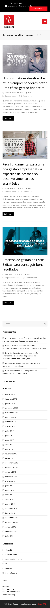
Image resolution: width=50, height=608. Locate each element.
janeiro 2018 (10, 403)
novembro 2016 (11, 467)
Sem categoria (11, 573)
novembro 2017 (11, 412)
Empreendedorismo (13, 277)
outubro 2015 (10, 527)
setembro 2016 (11, 476)
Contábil (8, 550)
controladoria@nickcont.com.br (18, 6)
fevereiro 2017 (11, 454)
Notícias (8, 568)
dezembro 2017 (11, 408)
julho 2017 (9, 431)
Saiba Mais (8, 118)
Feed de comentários (11, 591)
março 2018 (10, 394)
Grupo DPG (41, 604)
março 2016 (10, 504)
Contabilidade (10, 96)
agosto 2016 (10, 481)
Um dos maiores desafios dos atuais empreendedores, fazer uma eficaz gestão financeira (25, 83)
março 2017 (10, 449)
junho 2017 (9, 435)
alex (29, 93)
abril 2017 (9, 444)
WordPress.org (9, 594)
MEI (6, 564)
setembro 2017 (11, 421)
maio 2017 (9, 440)
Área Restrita (38, 8)
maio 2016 (9, 495)
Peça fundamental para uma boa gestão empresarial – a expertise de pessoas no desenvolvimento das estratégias (23, 174)
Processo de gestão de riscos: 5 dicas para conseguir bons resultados (24, 264)
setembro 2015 (11, 531)
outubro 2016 (10, 472)
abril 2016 (9, 499)
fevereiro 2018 (11, 399)
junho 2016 (9, 490)
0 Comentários (27, 96)
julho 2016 (9, 486)
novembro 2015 (11, 522)
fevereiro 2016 (11, 508)
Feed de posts (8, 589)
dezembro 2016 (11, 463)
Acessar (6, 586)
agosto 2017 (10, 426)
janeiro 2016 (10, 513)
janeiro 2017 (10, 458)
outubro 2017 (10, 417)
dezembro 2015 (11, 518)
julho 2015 (9, 536)
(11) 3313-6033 (17, 3)
